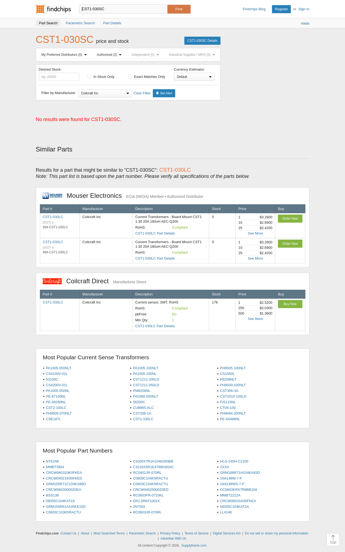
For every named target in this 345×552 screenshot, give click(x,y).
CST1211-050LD (146, 385)
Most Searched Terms (109, 533)
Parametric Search (142, 533)
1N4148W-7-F (231, 478)
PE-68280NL (56, 402)
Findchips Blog (254, 9)
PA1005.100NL (144, 374)
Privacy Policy (170, 533)
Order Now (290, 218)
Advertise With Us (173, 538)
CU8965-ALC (143, 408)
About (85, 533)
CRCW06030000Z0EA (63, 490)
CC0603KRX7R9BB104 (238, 490)
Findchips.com (53, 9)
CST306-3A (229, 391)
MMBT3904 (55, 467)
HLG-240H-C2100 (234, 461)
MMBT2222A (230, 495)
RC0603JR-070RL (147, 512)
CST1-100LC (143, 419)
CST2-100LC (56, 408)
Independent (146, 54)
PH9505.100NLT (233, 368)
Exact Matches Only (146, 77)
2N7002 (139, 507)
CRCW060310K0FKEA (64, 473)
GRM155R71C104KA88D (66, 484)
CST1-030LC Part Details (155, 233)
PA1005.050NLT (58, 368)
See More (255, 233)
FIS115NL (228, 402)
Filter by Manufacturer (58, 93)
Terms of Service (197, 533)
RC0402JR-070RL (147, 473)
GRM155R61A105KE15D (65, 507)
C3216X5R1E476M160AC (153, 467)
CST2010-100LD (233, 396)
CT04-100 (228, 408)
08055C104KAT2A (60, 501)
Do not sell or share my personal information (276, 533)
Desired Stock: (59, 74)
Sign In (303, 9)
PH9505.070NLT (59, 413)
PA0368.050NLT (145, 396)
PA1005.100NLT (145, 368)
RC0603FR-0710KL (148, 495)
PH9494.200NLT (233, 413)
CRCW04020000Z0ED (150, 490)
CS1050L (227, 374)
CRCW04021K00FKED (64, 478)
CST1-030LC (53, 217)
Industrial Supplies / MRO (193, 54)
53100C (52, 379)
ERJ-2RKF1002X (146, 501)
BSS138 (52, 495)
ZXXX (224, 467)
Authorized (110, 54)
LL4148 (226, 512)
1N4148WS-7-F (232, 484)
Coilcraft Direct (94, 281)
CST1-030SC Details (202, 41)
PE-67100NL (56, 396)
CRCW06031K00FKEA (238, 501)
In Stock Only (100, 77)
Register (281, 9)
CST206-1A (142, 413)
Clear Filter (142, 93)
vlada (305, 23)
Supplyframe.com (193, 545)
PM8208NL (141, 391)
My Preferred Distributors (65, 54)
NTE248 (52, 461)
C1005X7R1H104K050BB (153, 461)
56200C (139, 402)
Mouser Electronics (123, 195)
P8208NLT (228, 379)
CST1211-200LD (146, 379)
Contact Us (68, 533)
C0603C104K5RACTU (150, 484)
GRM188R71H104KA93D (240, 473)
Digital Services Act (227, 533)
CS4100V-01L (57, 374)
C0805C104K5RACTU (150, 478)
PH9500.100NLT (233, 385)
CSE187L (53, 419)
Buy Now (290, 304)
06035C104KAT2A (234, 507)
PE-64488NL (230, 419)
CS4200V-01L (57, 385)
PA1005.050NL (57, 391)
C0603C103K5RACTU (63, 512)
